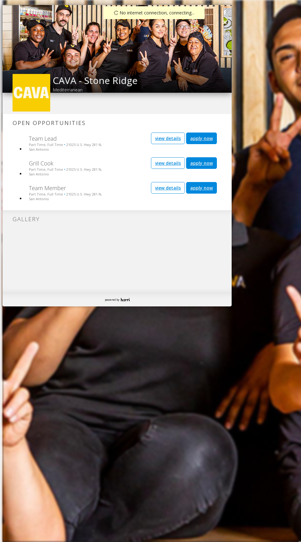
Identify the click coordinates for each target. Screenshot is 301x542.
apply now (201, 138)
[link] (225, 12)
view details (168, 138)
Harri (125, 299)
